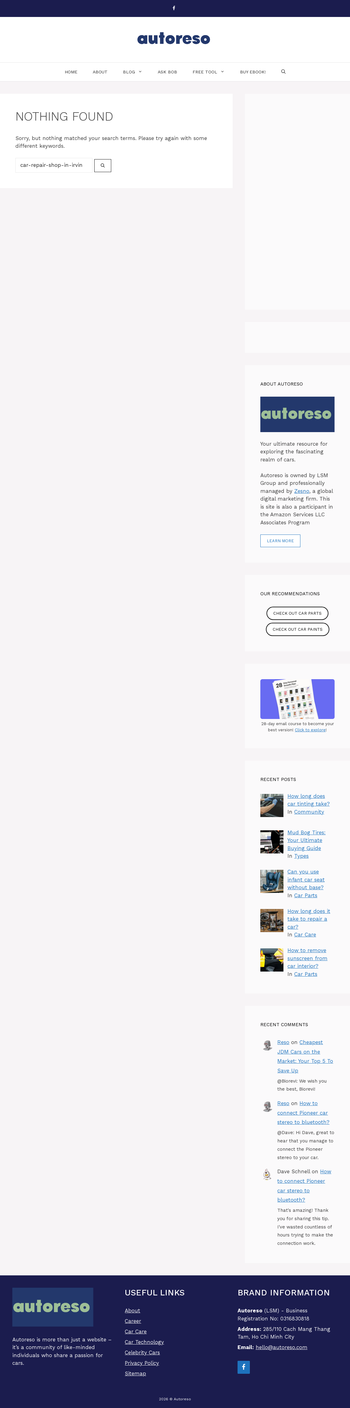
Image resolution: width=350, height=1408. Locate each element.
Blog (136, 72)
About (100, 71)
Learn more (280, 541)
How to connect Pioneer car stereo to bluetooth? (303, 1112)
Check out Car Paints (298, 629)
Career (133, 1321)
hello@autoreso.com (281, 1347)
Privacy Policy (142, 1363)
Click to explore (310, 730)
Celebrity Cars (142, 1352)
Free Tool (212, 72)
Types (301, 856)
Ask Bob (167, 71)
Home (71, 71)
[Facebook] (174, 8)
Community (309, 812)
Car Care (305, 934)
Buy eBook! (253, 71)
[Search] (102, 165)
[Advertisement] (297, 201)
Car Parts (305, 895)
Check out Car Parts (297, 613)
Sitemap (135, 1373)
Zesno (301, 491)
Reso (283, 1042)
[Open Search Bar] (283, 72)
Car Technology (144, 1342)
